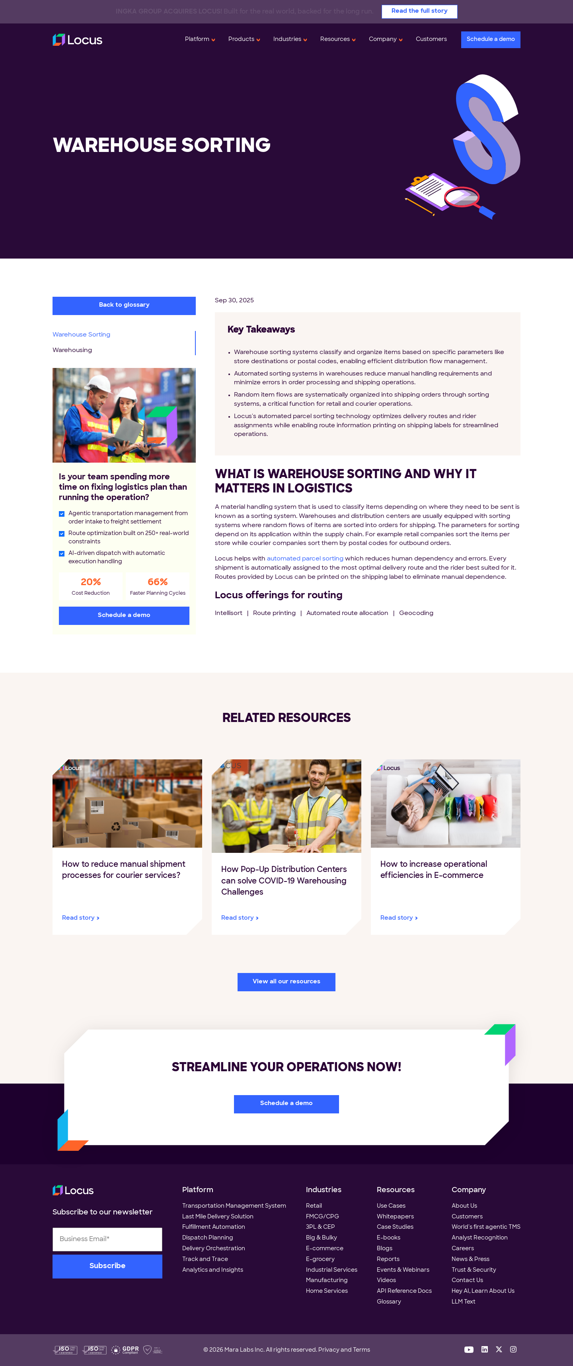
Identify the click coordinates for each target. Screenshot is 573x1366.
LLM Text (464, 1302)
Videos (386, 1281)
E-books (388, 1238)
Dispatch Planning (207, 1238)
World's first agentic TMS (486, 1227)
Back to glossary (124, 305)
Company (383, 40)
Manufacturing (327, 1281)
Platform (197, 40)
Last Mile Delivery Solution (217, 1217)
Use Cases (391, 1206)
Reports (388, 1260)
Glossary (389, 1302)
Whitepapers (395, 1217)
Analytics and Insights (212, 1270)
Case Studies (395, 1227)
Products (241, 40)
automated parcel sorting (305, 559)
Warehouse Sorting (81, 335)
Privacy (328, 1350)
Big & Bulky (321, 1238)
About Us (464, 1206)
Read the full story (420, 11)
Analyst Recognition (480, 1238)
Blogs (384, 1249)
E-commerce (324, 1249)
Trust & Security (474, 1270)
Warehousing (72, 351)
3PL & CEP (320, 1227)
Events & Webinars (403, 1270)
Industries (287, 40)
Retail (314, 1206)
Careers (463, 1249)
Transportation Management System (234, 1206)
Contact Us (467, 1281)
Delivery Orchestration (213, 1249)
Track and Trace (205, 1260)
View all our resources (286, 982)
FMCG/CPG (322, 1217)
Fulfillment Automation (213, 1227)
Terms (361, 1350)
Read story (78, 918)
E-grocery (320, 1260)
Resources (335, 40)
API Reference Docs (404, 1291)
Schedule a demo (491, 40)
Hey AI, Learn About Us (483, 1291)
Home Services (327, 1291)
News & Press (470, 1260)
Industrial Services (331, 1270)
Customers (431, 40)
